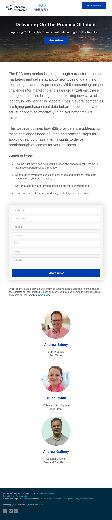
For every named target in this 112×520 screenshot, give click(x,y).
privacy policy (43, 295)
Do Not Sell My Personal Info (15, 496)
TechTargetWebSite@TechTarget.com (77, 499)
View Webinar (94, 5)
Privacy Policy (48, 493)
